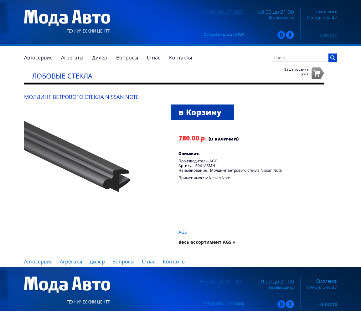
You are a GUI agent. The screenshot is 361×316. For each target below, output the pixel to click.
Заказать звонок (224, 33)
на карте (327, 34)
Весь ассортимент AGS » (207, 242)
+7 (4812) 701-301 (222, 11)
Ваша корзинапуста (296, 71)
